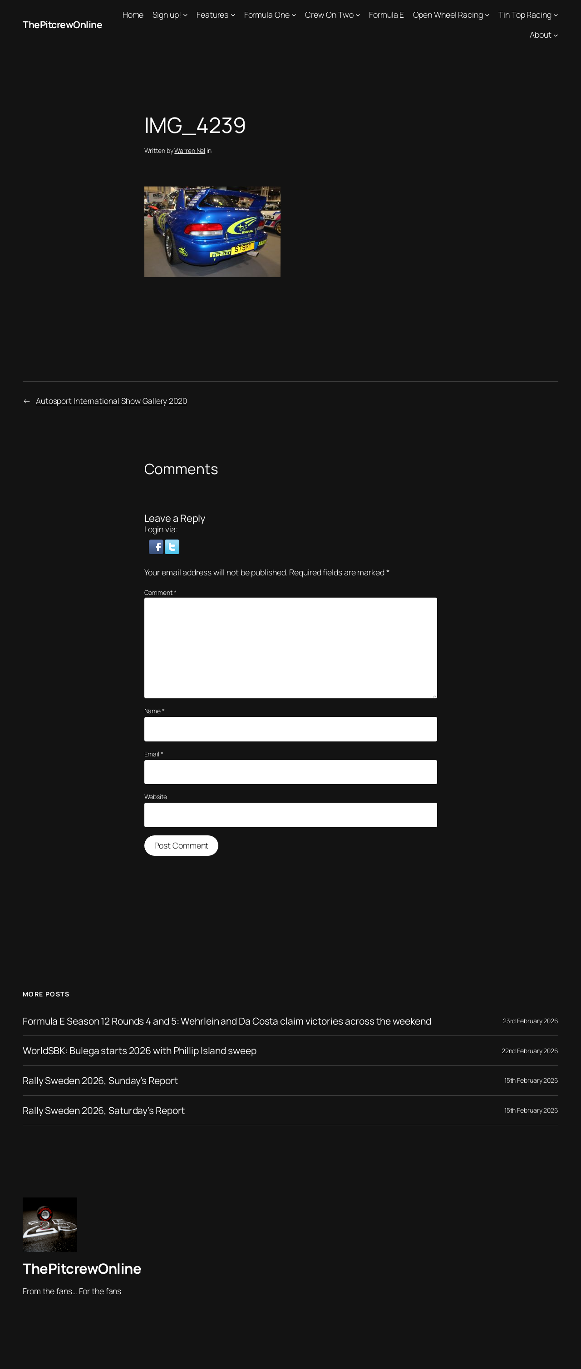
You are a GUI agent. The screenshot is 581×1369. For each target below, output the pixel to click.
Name (154, 711)
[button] (157, 545)
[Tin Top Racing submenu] (555, 14)
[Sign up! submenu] (185, 14)
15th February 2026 (531, 1080)
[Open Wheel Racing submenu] (487, 14)
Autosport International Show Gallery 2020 (112, 400)
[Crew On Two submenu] (357, 14)
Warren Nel (189, 150)
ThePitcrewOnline (64, 24)
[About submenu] (555, 34)
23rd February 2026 (530, 1020)
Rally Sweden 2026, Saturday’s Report (107, 1109)
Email (153, 754)
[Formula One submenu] (293, 14)
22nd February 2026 (530, 1050)
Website (155, 796)
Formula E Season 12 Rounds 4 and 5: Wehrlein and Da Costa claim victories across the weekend (236, 1021)
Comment (160, 592)
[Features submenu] (233, 14)
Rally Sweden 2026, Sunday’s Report (104, 1080)
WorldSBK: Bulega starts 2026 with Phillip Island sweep (144, 1050)
